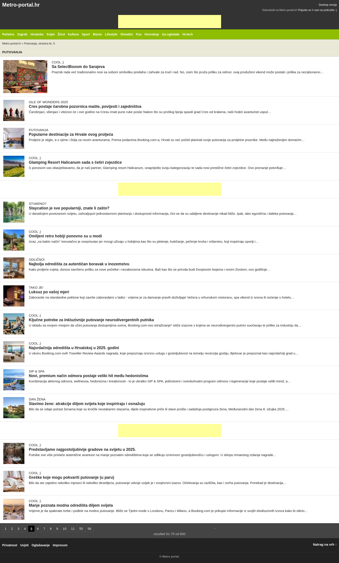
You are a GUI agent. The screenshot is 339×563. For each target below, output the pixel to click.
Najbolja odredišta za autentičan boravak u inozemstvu (79, 264)
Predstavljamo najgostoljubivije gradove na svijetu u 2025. (82, 449)
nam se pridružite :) (325, 10)
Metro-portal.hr (21, 5)
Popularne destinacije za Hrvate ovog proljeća (71, 134)
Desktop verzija (328, 4)
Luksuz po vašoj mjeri (49, 292)
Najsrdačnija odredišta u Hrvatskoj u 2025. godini (74, 348)
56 (89, 528)
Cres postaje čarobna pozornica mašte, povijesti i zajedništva (85, 106)
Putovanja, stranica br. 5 (39, 43)
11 (73, 528)
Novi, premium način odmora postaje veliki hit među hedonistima (88, 376)
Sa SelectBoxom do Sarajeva (78, 66)
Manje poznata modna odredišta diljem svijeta (71, 505)
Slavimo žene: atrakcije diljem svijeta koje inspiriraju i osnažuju (87, 404)
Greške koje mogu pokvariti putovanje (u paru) (71, 477)
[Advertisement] (169, 21)
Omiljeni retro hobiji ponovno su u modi (65, 236)
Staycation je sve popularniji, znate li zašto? (69, 208)
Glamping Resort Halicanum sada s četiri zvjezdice (75, 162)
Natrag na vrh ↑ (325, 544)
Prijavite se (304, 10)
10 (64, 528)
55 (81, 528)
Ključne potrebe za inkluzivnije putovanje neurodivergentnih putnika (91, 320)
